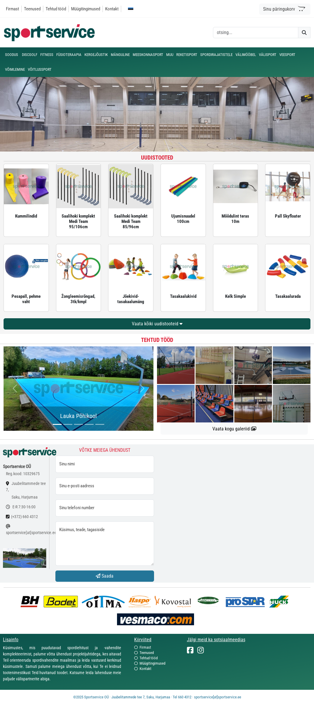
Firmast (12, 9)
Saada (104, 576)
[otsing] (255, 32)
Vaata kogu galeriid (234, 429)
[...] (57, 424)
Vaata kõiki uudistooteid (157, 324)
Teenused (32, 9)
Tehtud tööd (56, 9)
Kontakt (111, 9)
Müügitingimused (85, 9)
